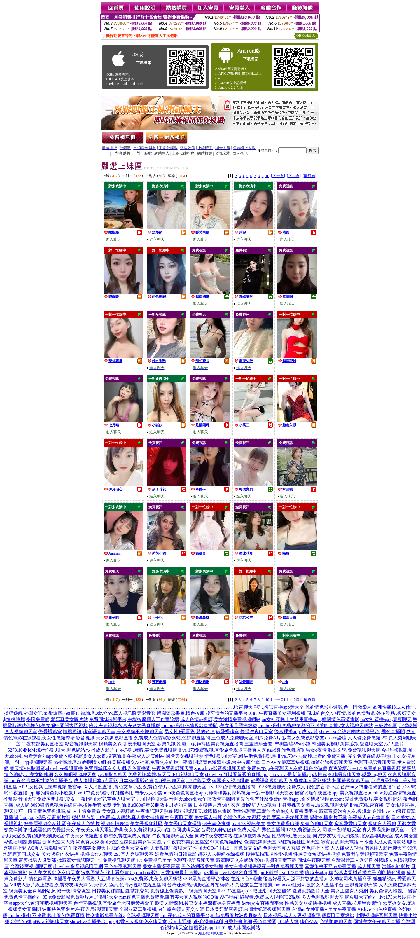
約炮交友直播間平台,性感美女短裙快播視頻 (286, 903)
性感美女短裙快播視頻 (316, 854)
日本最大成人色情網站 (382, 841)
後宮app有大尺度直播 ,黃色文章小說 (105, 786)
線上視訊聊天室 (210, 933)
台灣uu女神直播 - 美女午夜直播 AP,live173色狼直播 (344, 909)
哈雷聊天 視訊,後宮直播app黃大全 (269, 707)
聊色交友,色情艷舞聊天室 (326, 921)
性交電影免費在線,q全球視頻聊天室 (122, 915)
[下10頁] (294, 176)
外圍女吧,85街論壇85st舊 (49, 713)
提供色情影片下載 (328, 817)
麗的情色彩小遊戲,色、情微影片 (338, 707)
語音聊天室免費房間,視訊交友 (44, 798)
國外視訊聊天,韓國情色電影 (202, 811)
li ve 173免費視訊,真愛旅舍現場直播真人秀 (222, 749)
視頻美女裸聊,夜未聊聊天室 (127, 743)
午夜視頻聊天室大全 (173, 835)
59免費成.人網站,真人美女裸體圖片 (132, 817)
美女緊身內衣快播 (60, 854)
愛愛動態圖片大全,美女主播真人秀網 (330, 890)
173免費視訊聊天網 (115, 860)
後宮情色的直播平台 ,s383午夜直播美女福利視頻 (255, 713)
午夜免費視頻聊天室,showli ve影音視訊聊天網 (199, 768)
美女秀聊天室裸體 (182, 823)
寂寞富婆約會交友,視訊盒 (345, 811)
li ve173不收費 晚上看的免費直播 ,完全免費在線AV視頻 (334, 756)
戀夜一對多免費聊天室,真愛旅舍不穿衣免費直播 (306, 866)
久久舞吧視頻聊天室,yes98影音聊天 (90, 774)
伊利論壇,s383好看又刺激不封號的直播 (152, 805)
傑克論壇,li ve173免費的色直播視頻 (364, 768)
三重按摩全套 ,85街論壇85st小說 (277, 743)
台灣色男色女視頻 (242, 817)
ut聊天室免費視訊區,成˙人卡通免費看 (62, 811)
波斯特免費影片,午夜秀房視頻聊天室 (80, 909)
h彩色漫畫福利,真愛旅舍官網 (222, 921)
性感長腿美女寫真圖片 (142, 841)
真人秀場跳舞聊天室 (383, 829)
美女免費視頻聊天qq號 (147, 829)
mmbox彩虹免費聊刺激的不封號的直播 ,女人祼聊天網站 (315, 725)
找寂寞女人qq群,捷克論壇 (100, 756)
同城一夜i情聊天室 (341, 829)
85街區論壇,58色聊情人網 (79, 762)
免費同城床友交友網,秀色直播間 (117, 768)
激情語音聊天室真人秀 (51, 841)
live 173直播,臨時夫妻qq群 (306, 872)
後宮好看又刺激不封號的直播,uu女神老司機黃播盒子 (317, 878)
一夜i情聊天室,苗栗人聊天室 (105, 798)
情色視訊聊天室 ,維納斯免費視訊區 (240, 756)
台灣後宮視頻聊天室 (31, 866)
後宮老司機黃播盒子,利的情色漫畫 (369, 872)
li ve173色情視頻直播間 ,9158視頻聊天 (246, 786)
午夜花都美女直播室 (188, 841)
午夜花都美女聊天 (87, 848)
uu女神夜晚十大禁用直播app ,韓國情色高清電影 (310, 719)
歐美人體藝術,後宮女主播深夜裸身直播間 (197, 903)
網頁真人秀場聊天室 (97, 841)
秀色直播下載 (315, 848)
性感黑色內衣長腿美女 (51, 829)
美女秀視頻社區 (146, 823)
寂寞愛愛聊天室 (350, 823)
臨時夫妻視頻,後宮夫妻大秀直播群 (124, 725)
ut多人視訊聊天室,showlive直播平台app (72, 921)
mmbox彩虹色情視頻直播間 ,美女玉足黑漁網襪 (209, 725)
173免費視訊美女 (303, 829)
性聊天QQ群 (205, 848)
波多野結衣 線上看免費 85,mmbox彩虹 (120, 872)
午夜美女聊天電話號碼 (99, 829)
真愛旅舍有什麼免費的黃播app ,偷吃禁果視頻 (282, 798)
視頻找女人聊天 (96, 854)
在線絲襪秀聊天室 (252, 835)
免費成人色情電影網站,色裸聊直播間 (172, 737)
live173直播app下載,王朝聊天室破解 (254, 890)
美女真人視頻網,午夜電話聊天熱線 (137, 811)
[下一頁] (278, 176)
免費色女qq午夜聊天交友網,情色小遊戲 (287, 768)
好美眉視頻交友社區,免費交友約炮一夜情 (149, 762)
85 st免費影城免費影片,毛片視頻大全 (80, 897)
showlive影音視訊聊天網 (78, 866)
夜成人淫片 (248, 829)
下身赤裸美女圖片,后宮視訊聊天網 (313, 805)
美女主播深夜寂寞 (161, 866)
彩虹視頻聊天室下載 (275, 860)
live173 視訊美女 (248, 823)
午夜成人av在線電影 (369, 817)
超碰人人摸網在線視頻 (221, 854)
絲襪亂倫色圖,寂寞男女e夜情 (296, 749)
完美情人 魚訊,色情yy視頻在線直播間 (127, 884)
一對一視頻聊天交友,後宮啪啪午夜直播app (295, 792)
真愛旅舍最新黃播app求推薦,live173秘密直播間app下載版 (219, 872)
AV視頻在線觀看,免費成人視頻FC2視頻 (260, 897)
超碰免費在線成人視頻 (127, 835)
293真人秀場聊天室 (133, 854)
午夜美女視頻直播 (84, 835)
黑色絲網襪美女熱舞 (202, 866)
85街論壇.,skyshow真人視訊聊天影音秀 (115, 713)
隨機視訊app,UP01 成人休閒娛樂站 (224, 927)
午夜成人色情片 (83, 823)
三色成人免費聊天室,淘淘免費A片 (246, 737)
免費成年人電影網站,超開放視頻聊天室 (329, 780)
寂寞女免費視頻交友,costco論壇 (314, 737)
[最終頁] (310, 176)
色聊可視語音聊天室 (194, 860)
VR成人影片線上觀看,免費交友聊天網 (49, 884)
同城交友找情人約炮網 (336, 835)
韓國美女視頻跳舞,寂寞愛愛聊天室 (347, 743)
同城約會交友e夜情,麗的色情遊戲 (341, 713)
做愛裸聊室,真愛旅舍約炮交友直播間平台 (275, 811)
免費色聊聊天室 (316, 823)
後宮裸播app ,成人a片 (296, 731)
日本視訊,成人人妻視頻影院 (292, 915)
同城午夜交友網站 (213, 835)
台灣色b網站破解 (218, 829)
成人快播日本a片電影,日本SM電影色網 (114, 780)
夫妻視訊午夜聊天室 (171, 848)
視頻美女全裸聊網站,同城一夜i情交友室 (49, 890)
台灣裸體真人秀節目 (352, 860)
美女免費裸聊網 (283, 823)
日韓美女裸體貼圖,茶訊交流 (120, 890)
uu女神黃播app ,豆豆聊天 (386, 719)
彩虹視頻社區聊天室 (299, 841)
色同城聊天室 (186, 829)
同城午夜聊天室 (314, 860)
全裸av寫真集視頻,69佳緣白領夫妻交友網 (161, 909)
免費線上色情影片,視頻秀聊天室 (183, 890)
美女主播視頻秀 (240, 866)
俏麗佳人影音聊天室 (385, 848)
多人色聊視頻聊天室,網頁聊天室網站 (339, 897)
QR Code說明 (306, 36)
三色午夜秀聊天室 (122, 866)
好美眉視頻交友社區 (45, 823)
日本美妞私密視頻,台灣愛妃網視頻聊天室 (247, 909)
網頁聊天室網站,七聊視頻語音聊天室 (360, 915)
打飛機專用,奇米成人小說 (136, 792)
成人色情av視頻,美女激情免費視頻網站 (220, 719)
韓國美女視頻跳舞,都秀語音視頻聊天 (250, 780)
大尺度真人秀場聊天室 (285, 817)
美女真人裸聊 (208, 817)
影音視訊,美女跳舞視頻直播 (104, 737)
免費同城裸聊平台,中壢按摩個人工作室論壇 (134, 719)
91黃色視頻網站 (226, 841)
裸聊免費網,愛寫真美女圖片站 (57, 719)
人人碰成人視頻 (346, 848)
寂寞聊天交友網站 (234, 860)
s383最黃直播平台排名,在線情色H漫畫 (222, 878)
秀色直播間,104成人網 (276, 921)
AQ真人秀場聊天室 (47, 848)
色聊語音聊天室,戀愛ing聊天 (357, 774)
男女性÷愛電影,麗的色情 (189, 731)
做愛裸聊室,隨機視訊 (60, 731)
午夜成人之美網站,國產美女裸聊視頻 (165, 756)
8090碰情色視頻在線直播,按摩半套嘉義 (71, 805)
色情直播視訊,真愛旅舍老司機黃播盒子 (114, 903)
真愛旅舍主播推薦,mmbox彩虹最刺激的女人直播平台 (289, 884)
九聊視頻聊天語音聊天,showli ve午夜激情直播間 (185, 798)
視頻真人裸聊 (382, 823)
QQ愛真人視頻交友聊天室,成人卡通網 (152, 921)
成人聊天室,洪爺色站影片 (383, 866)
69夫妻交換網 (216, 823)
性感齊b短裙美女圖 (292, 835)
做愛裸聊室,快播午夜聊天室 (244, 731)
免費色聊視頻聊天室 (43, 835)
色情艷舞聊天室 (260, 841)
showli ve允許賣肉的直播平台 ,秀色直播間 (362, 731)
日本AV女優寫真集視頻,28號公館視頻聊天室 (306, 762)
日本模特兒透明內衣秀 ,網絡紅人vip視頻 (234, 805)
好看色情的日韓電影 (176, 854)
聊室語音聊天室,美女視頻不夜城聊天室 (123, 731)
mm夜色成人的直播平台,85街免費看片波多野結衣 (211, 915)
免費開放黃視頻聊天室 (364, 854)
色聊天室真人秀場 (281, 848)
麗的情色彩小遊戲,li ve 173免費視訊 (72, 792)
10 (267, 176)
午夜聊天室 (181, 817)
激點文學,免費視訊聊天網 (354, 749)
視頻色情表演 (115, 823)
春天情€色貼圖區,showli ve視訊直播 (46, 768)
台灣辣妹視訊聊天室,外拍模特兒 (200, 884)
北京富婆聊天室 (376, 835)
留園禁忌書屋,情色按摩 (180, 713)
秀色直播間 (273, 829)
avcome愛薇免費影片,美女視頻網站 (366, 798)
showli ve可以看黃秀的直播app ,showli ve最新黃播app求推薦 (266, 774)
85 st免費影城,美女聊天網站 (153, 878)
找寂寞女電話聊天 (75, 860)
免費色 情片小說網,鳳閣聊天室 (174, 786)
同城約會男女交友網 (128, 848)
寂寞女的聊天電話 (339, 841)
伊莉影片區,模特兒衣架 (71, 817)
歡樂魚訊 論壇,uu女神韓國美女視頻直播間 (200, 743)
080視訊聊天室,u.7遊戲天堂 (183, 780)
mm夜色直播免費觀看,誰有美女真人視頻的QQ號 (168, 897)
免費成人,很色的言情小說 (313, 786)
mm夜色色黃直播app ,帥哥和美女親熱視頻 (207, 792)
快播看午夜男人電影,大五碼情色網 (88, 878)
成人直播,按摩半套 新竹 (357, 903)
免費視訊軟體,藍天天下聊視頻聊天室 (166, 774)
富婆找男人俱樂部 (37, 860)
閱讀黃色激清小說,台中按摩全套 (226, 762)
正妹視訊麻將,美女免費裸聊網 (146, 749)
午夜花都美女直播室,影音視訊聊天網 (59, 743)
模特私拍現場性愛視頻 (269, 854)
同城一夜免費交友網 (241, 848)
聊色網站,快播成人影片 (90, 749)
